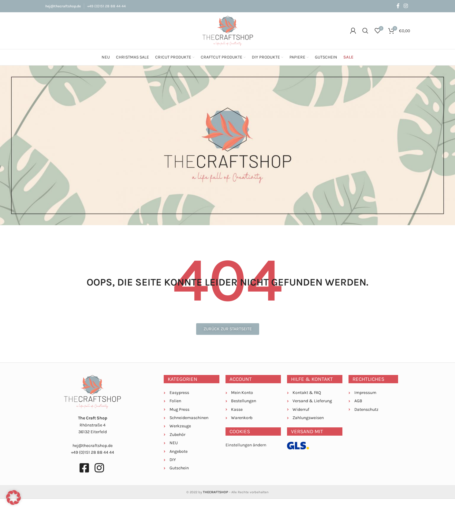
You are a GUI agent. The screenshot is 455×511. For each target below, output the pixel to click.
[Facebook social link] (397, 6)
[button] (13, 497)
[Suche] (365, 31)
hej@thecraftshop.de (63, 6)
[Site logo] (227, 30)
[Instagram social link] (405, 6)
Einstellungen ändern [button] (246, 445)
